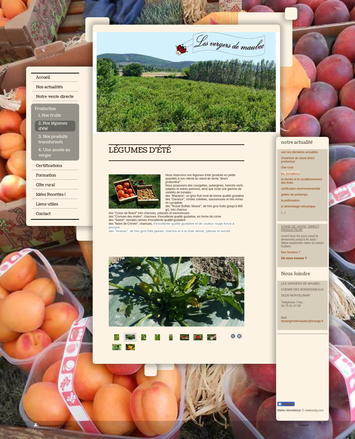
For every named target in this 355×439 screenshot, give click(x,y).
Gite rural (287, 167)
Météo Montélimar (289, 410)
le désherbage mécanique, (298, 206)
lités (315, 152)
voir (283, 152)
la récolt (286, 179)
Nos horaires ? (290, 252)
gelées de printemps (294, 194)
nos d (290, 152)
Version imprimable (46, 425)
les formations (290, 173)
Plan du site (65, 425)
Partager (286, 404)
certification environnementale (300, 188)
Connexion (303, 425)
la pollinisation (291, 200)
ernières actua (303, 152)
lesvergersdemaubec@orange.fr (302, 321)
